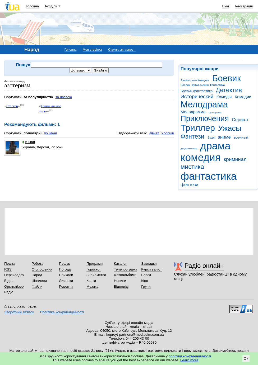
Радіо (8, 292)
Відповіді (121, 286)
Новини (120, 281)
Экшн (211, 137)
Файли (37, 286)
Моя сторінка (92, 49)
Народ (37, 275)
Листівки (66, 281)
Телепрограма (125, 269)
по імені (50, 133)
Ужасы (229, 128)
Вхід (225, 6)
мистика (192, 166)
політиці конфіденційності (190, 356)
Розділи (51, 6)
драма (215, 145)
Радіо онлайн (204, 265)
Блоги (146, 275)
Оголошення (42, 269)
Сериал (240, 119)
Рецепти (66, 286)
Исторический (197, 96)
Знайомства (96, 275)
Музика (92, 286)
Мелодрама (204, 104)
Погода (65, 269)
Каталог (120, 264)
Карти (91, 281)
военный (241, 137)
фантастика (209, 176)
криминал (235, 159)
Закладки (148, 264)
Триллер (198, 128)
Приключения (205, 118)
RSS (8, 269)
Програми (94, 264)
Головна (32, 6)
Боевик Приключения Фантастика (203, 85)
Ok (246, 359)
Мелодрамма (193, 112)
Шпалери (39, 281)
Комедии (243, 96)
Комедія (224, 96)
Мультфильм (215, 112)
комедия (201, 157)
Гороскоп (93, 269)
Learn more (189, 360)
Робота (37, 264)
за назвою (63, 97)
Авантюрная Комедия (195, 80)
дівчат (154, 133)
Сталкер (12, 106)
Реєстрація (244, 6)
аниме (224, 137)
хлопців (168, 133)
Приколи (66, 275)
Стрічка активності (121, 49)
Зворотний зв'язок (19, 312)
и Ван (28, 142)
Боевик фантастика (197, 91)
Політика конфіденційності (62, 312)
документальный (189, 149)
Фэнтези (192, 136)
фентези (189, 184)
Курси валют (151, 269)
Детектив (229, 90)
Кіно (144, 281)
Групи (145, 286)
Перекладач (14, 275)
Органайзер (14, 286)
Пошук (64, 264)
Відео (8, 281)
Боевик (226, 78)
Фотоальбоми (125, 275)
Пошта (9, 264)
